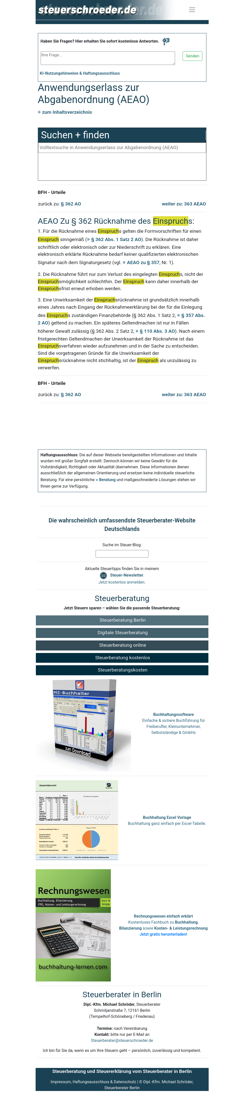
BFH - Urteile (52, 192)
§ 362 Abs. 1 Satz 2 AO (116, 239)
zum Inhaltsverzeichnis (67, 112)
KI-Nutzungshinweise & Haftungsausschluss (80, 73)
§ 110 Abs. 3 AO (157, 331)
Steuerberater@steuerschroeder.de (122, 1040)
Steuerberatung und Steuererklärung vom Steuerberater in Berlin (122, 1071)
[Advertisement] (122, 167)
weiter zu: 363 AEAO (184, 204)
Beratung (107, 479)
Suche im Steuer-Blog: (121, 544)
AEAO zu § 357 (143, 262)
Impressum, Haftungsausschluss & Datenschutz (93, 1081)
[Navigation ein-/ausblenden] (192, 10)
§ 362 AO (71, 204)
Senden (192, 56)
